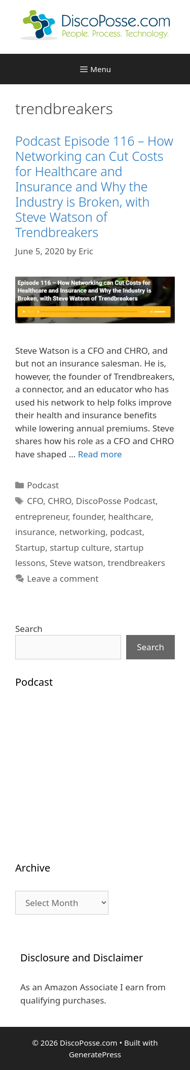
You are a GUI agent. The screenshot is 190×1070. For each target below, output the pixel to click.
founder (88, 516)
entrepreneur (41, 516)
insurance (35, 532)
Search (29, 628)
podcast (126, 532)
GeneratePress (95, 1054)
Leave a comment (62, 578)
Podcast (43, 485)
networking (82, 532)
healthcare (129, 516)
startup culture (79, 547)
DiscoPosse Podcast (116, 501)
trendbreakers (136, 563)
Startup (30, 547)
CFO (35, 501)
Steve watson (76, 563)
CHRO (59, 501)
